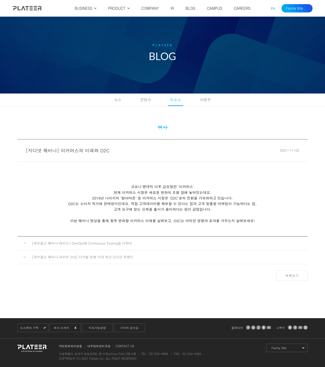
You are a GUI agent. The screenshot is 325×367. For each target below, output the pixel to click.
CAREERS (242, 8)
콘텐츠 (145, 99)
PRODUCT (116, 8)
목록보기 (292, 275)
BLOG (190, 8)
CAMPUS (214, 8)
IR (172, 8)
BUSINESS (83, 8)
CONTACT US (124, 346)
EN (273, 8)
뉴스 (117, 99)
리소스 (175, 99)
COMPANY (150, 8)
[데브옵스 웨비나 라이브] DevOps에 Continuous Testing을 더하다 (82, 243)
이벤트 (205, 99)
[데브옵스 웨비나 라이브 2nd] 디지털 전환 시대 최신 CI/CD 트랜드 (82, 257)
